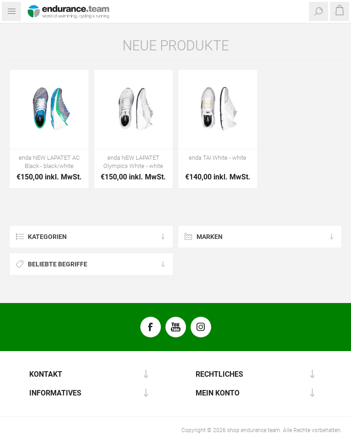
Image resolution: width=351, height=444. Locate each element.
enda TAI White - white (217, 157)
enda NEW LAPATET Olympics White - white (133, 161)
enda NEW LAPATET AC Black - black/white (49, 161)
